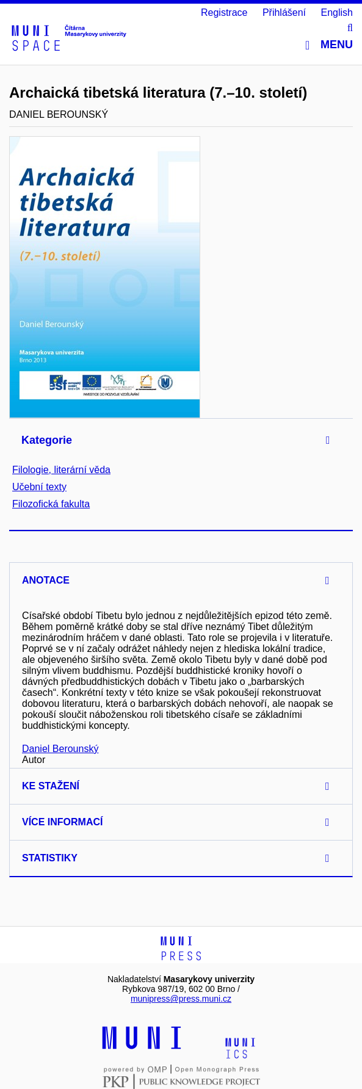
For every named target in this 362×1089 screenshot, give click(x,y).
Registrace (224, 12)
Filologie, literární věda (61, 470)
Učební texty (39, 487)
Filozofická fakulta (51, 504)
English (337, 12)
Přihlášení (284, 12)
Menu (329, 44)
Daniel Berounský (60, 748)
